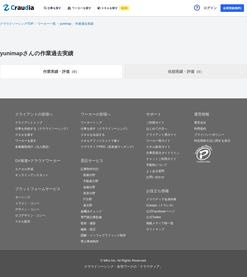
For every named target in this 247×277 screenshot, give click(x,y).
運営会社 (200, 122)
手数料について (156, 165)
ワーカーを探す (79, 8)
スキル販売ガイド (158, 147)
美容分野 (89, 193)
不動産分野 (90, 181)
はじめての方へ (156, 128)
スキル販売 (22, 221)
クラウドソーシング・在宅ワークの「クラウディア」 (123, 266)
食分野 (87, 205)
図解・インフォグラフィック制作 (103, 235)
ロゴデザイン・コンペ (30, 215)
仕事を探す (52, 8)
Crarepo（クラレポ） (160, 205)
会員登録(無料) (232, 8)
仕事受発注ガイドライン (162, 153)
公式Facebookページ (160, 211)
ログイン (210, 8)
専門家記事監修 (91, 217)
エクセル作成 (24, 169)
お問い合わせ (155, 177)
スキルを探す (108, 8)
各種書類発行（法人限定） (33, 147)
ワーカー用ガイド (158, 141)
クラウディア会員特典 (161, 199)
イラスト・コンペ (27, 203)
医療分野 (89, 175)
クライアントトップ (28, 122)
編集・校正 (88, 229)
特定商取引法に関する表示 (212, 141)
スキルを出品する (93, 134)
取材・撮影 (88, 223)
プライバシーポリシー (209, 134)
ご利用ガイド (155, 122)
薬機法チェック (91, 211)
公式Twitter (153, 217)
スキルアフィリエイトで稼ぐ (100, 141)
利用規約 (200, 128)
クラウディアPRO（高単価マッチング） (108, 147)
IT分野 (87, 199)
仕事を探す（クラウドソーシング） (105, 128)
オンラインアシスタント (31, 175)
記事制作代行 (90, 169)
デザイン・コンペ (27, 209)
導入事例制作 (90, 241)
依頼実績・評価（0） (186, 71)
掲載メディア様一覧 (159, 223)
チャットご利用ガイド (161, 159)
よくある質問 (155, 171)
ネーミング (22, 197)
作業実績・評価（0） (61, 71)
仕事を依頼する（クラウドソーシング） (42, 128)
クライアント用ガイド (161, 134)
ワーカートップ (91, 122)
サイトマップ (155, 229)
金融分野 (89, 187)
